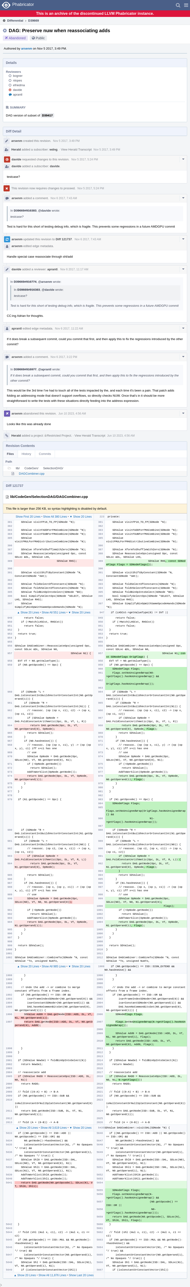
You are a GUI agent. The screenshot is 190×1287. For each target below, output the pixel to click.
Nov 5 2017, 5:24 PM (84, 159)
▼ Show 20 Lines (81, 516)
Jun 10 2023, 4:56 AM (72, 413)
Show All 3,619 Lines (54, 1127)
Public (40, 38)
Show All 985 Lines (54, 966)
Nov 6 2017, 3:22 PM (64, 357)
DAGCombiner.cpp (31, 473)
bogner (17, 76)
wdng (54, 149)
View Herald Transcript (76, 149)
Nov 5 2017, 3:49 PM (66, 141)
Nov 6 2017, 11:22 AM (69, 328)
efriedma (19, 85)
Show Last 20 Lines (81, 1275)
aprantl (17, 94)
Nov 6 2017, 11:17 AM (74, 269)
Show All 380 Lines (55, 516)
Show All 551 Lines (54, 612)
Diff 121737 (64, 239)
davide (17, 90)
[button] (186, 5)
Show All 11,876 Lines (52, 1275)
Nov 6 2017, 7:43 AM (64, 198)
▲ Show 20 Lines (28, 612)
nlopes (17, 80)
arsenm (26, 48)
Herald (16, 149)
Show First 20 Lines (28, 516)
